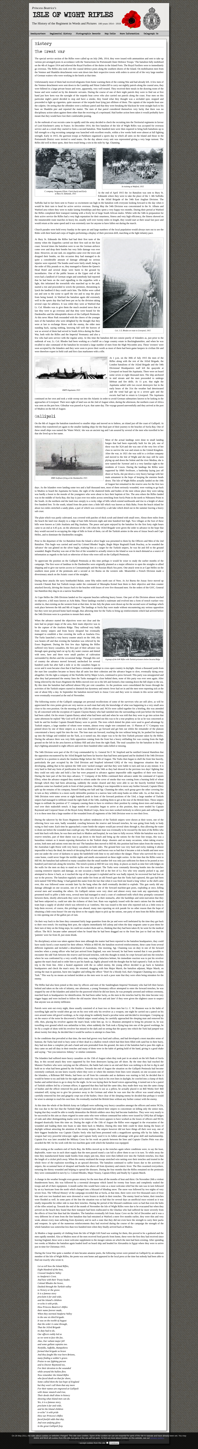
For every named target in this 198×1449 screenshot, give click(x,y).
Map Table (110, 33)
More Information (129, 33)
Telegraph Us (151, 33)
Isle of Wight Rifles (73, 14)
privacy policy (157, 1441)
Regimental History (61, 33)
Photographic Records (88, 33)
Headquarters (37, 33)
